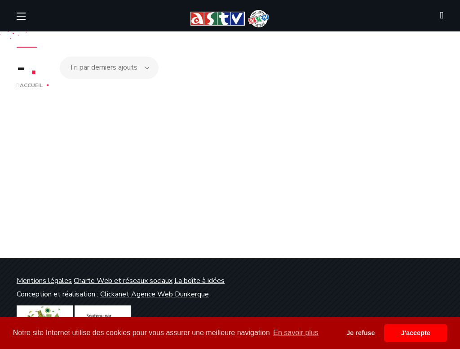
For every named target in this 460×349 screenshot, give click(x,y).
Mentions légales (44, 281)
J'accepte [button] (415, 332)
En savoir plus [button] (295, 332)
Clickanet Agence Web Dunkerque (154, 294)
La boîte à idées (199, 281)
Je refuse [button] (360, 332)
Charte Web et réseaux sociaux (123, 281)
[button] (441, 15)
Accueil (30, 85)
